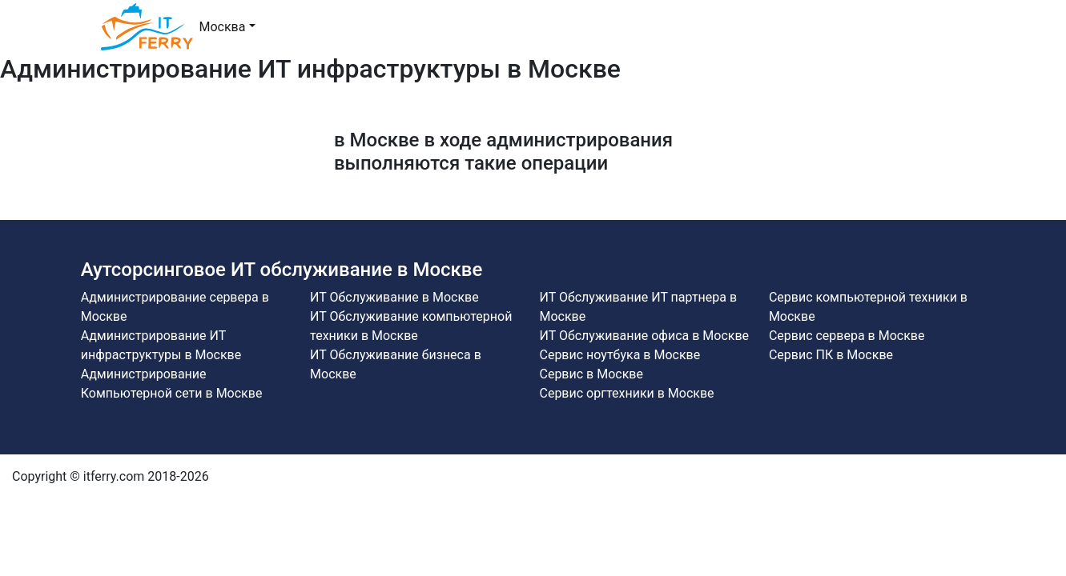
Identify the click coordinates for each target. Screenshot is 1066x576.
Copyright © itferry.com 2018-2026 (110, 476)
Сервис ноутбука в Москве (619, 354)
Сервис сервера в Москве (847, 335)
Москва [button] (222, 26)
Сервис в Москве (590, 374)
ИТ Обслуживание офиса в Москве (644, 335)
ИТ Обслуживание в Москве (394, 297)
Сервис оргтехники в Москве (626, 393)
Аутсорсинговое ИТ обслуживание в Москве (282, 269)
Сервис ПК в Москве (831, 354)
